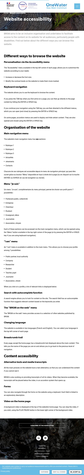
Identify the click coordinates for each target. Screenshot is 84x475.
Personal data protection (42, 453)
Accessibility (42, 448)
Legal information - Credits (42, 451)
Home (6, 13)
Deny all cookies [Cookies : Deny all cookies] (59, 472)
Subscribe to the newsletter (42, 425)
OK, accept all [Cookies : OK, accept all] (75, 472)
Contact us (42, 445)
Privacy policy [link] (5, 471)
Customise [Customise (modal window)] (44, 472)
